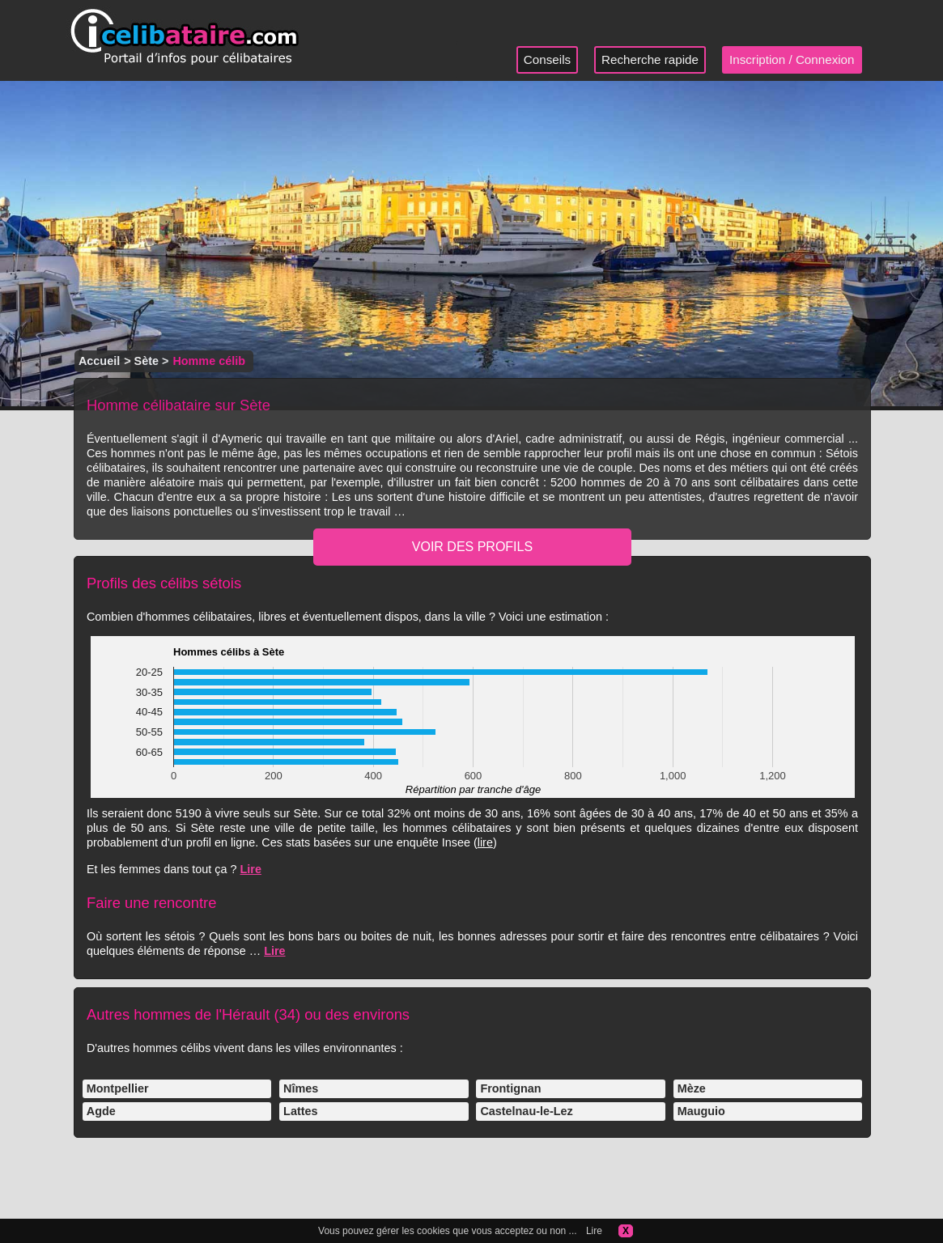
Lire (250, 869)
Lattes (300, 1111)
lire (485, 842)
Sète (146, 360)
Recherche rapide (650, 59)
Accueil (99, 360)
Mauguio (701, 1111)
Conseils (547, 59)
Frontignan (510, 1088)
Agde (101, 1111)
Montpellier (118, 1088)
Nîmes (300, 1088)
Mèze (692, 1088)
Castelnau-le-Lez (526, 1111)
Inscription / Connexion (792, 59)
